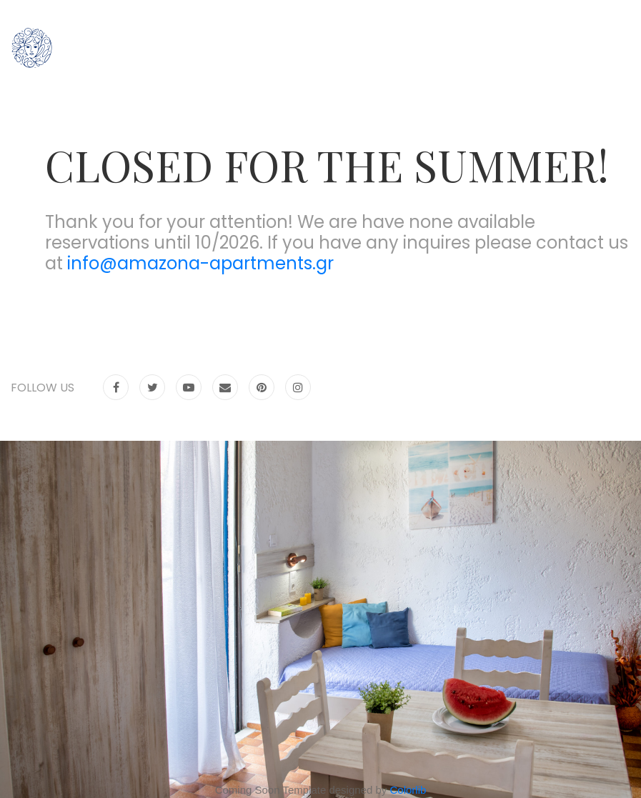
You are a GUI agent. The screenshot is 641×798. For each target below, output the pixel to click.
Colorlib (408, 790)
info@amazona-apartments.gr (200, 263)
